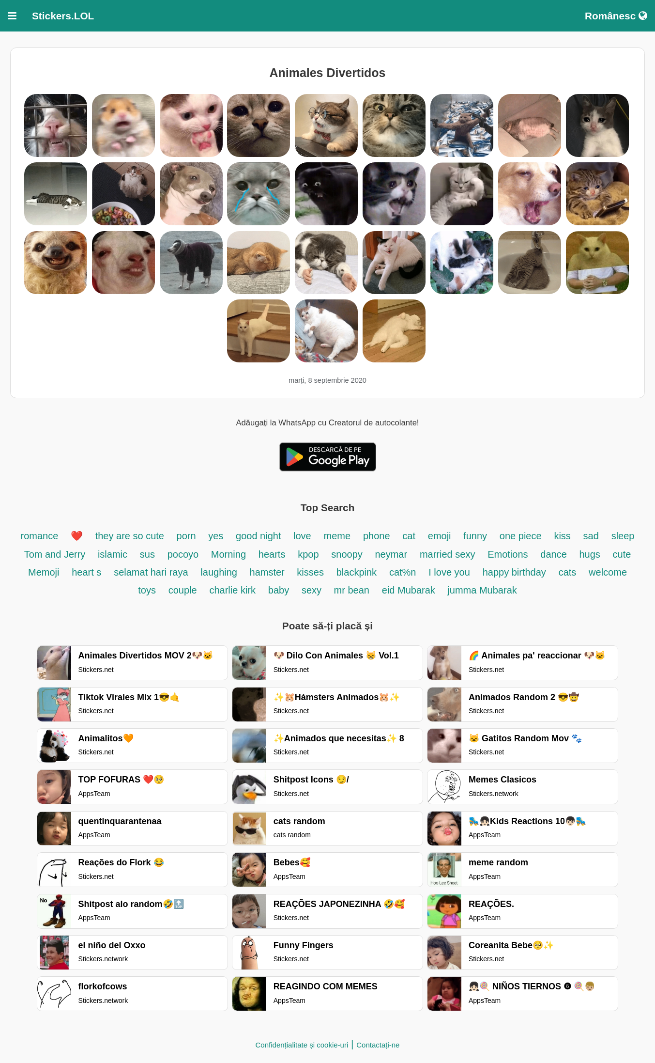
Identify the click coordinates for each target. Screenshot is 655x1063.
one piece (521, 536)
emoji (441, 536)
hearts (272, 554)
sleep (623, 536)
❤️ (77, 536)
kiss (562, 536)
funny (475, 536)
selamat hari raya (151, 572)
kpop (308, 554)
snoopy (348, 554)
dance (554, 554)
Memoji (43, 572)
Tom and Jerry (56, 554)
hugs (589, 554)
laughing (220, 572)
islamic (112, 554)
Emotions (507, 554)
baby (278, 590)
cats (568, 572)
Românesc (616, 15)
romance (41, 536)
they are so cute (131, 536)
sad (591, 536)
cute (622, 554)
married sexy (447, 554)
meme (337, 536)
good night (260, 536)
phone (376, 536)
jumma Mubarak (482, 590)
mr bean (351, 590)
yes (215, 536)
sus (147, 554)
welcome (608, 572)
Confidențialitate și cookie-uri (302, 1045)
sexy (313, 590)
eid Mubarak (410, 590)
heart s (86, 572)
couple (182, 590)
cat (408, 536)
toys (147, 590)
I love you (449, 572)
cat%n (402, 572)
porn (188, 536)
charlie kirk (232, 590)
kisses (310, 572)
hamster (269, 572)
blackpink (356, 572)
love (302, 536)
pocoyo (184, 554)
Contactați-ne (377, 1045)
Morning (228, 554)
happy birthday (514, 572)
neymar (391, 554)
